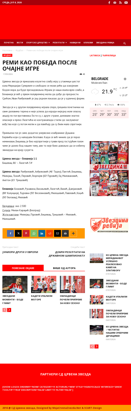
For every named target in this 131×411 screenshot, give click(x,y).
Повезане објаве (23, 268)
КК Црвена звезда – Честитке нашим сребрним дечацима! (117, 331)
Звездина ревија (105, 42)
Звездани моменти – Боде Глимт (12, 299)
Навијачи (75, 42)
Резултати (60, 42)
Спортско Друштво (38, 42)
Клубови (88, 42)
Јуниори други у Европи (20, 252)
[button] (124, 43)
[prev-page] (4, 310)
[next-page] (9, 310)
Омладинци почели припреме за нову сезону (71, 299)
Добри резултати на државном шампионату (67, 253)
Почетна (9, 42)
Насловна (7, 50)
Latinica (95, 55)
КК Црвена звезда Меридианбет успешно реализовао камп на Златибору (117, 262)
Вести (20, 42)
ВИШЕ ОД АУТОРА (64, 268)
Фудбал (19, 50)
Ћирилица (109, 55)
